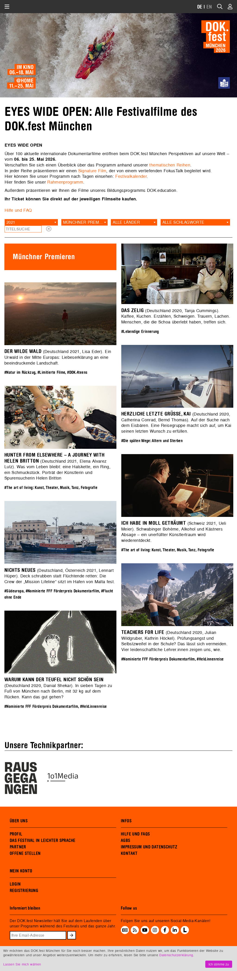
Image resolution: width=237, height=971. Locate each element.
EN (209, 7)
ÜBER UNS (19, 821)
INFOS (126, 821)
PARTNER (18, 847)
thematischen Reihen (169, 165)
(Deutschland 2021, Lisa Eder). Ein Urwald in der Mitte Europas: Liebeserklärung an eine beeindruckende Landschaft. (57, 357)
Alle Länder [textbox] (126, 222)
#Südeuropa (14, 591)
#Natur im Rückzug (19, 372)
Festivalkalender (131, 176)
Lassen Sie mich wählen (22, 964)
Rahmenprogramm (65, 182)
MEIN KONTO (21, 871)
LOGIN (15, 884)
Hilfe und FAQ (18, 210)
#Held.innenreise (210, 659)
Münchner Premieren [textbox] (85, 222)
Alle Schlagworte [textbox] (183, 222)
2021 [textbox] (10, 222)
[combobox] (31, 222)
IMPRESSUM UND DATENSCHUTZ (149, 847)
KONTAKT (129, 853)
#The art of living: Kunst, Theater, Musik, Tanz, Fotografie (50, 488)
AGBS (125, 840)
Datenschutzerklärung (176, 955)
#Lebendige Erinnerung (140, 331)
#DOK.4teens (77, 372)
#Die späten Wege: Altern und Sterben (152, 441)
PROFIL (16, 834)
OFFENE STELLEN (25, 853)
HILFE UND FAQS (135, 834)
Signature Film (92, 171)
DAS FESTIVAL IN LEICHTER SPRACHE (42, 840)
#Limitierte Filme (51, 372)
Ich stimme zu (219, 964)
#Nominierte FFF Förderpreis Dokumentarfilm (62, 591)
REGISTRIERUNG (24, 890)
